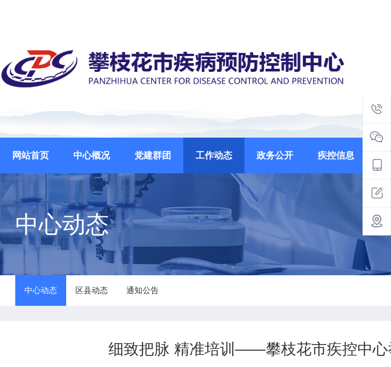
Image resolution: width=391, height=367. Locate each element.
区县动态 (91, 290)
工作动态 (214, 155)
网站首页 (30, 155)
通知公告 (142, 290)
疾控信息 (336, 155)
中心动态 (40, 290)
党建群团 (152, 155)
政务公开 (275, 155)
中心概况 (91, 155)
